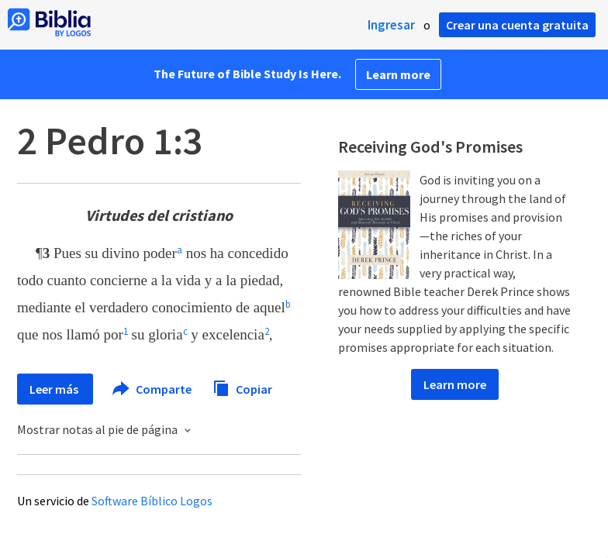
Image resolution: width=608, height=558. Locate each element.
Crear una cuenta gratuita (517, 25)
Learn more (398, 74)
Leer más (55, 389)
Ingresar (391, 24)
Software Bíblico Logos (152, 500)
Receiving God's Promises (430, 146)
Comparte (153, 389)
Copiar (242, 387)
